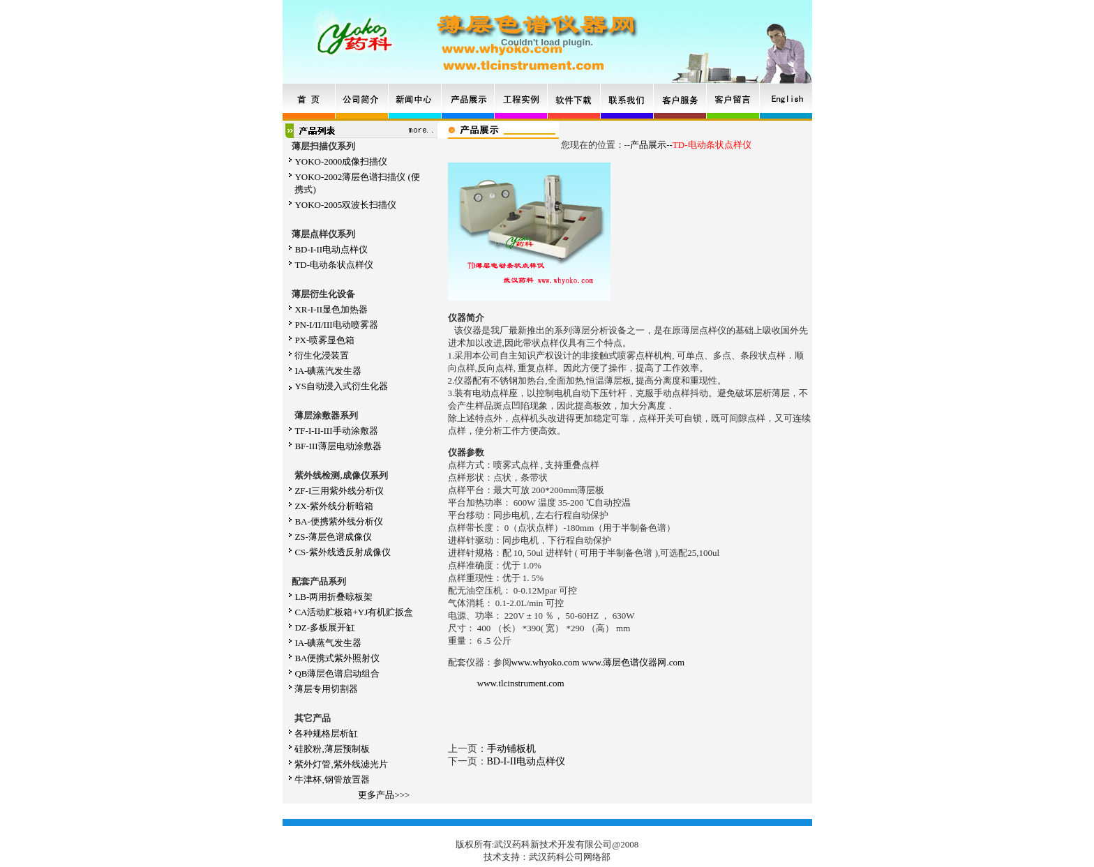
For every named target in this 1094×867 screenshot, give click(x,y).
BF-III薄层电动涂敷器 (337, 446)
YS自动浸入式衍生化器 (341, 386)
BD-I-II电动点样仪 (331, 249)
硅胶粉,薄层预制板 (331, 749)
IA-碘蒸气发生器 (327, 643)
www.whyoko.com (545, 662)
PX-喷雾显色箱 (324, 340)
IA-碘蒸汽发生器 (327, 370)
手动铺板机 (511, 749)
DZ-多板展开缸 (324, 627)
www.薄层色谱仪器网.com (633, 662)
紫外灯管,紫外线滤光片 (340, 764)
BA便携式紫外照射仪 (337, 658)
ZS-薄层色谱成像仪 (333, 536)
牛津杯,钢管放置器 (331, 779)
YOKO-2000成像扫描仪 (340, 161)
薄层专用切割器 (326, 689)
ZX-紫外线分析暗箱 (333, 506)
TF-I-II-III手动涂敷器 (335, 430)
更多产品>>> (384, 795)
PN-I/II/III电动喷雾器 (335, 324)
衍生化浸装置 (321, 355)
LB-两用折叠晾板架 (333, 596)
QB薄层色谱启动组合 (337, 673)
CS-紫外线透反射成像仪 (342, 552)
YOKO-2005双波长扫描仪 (345, 204)
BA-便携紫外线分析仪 (338, 521)
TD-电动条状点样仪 (333, 264)
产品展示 (648, 145)
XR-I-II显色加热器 (331, 309)
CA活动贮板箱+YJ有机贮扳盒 (353, 612)
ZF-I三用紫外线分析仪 (339, 490)
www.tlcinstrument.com (520, 683)
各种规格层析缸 (326, 733)
